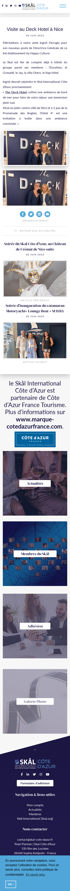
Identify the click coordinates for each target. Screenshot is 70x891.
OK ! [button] (10, 884)
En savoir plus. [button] (36, 874)
